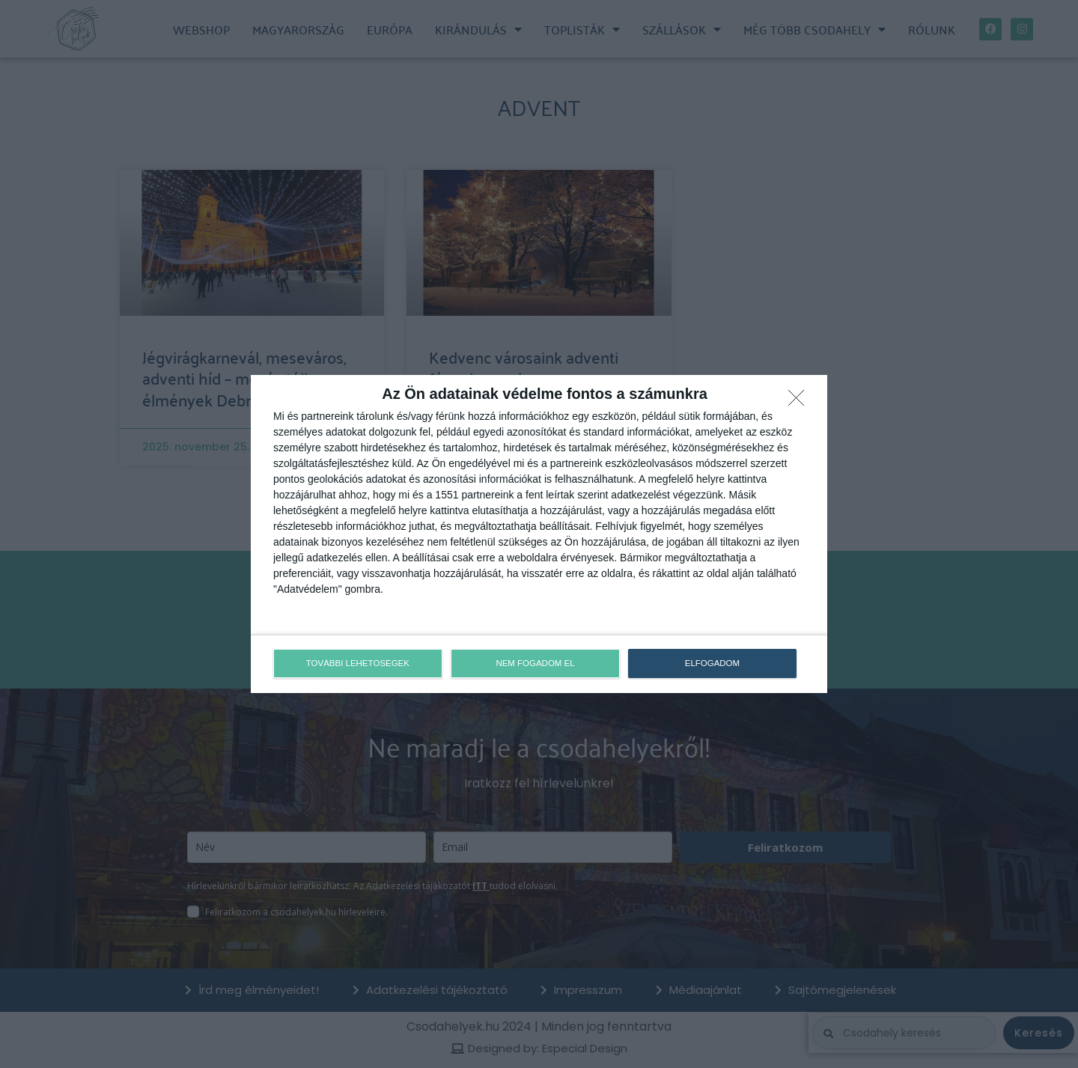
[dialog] (539, 534)
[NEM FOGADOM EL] (800, 403)
